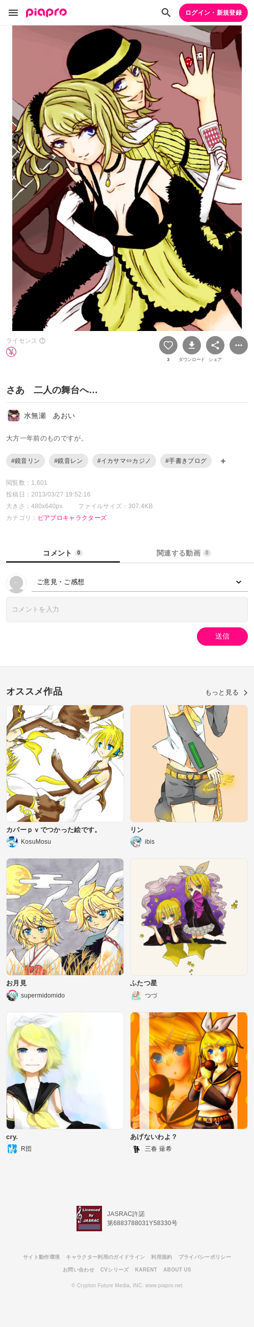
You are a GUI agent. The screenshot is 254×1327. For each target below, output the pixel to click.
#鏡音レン (68, 460)
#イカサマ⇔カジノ (124, 460)
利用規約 (161, 1257)
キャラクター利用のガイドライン (105, 1257)
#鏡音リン (25, 460)
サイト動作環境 (41, 1257)
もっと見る (226, 692)
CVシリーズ (114, 1270)
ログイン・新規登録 (213, 12)
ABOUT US (177, 1270)
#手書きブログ (186, 460)
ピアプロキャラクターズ (72, 517)
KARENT (146, 1270)
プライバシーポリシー (205, 1257)
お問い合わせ (78, 1270)
